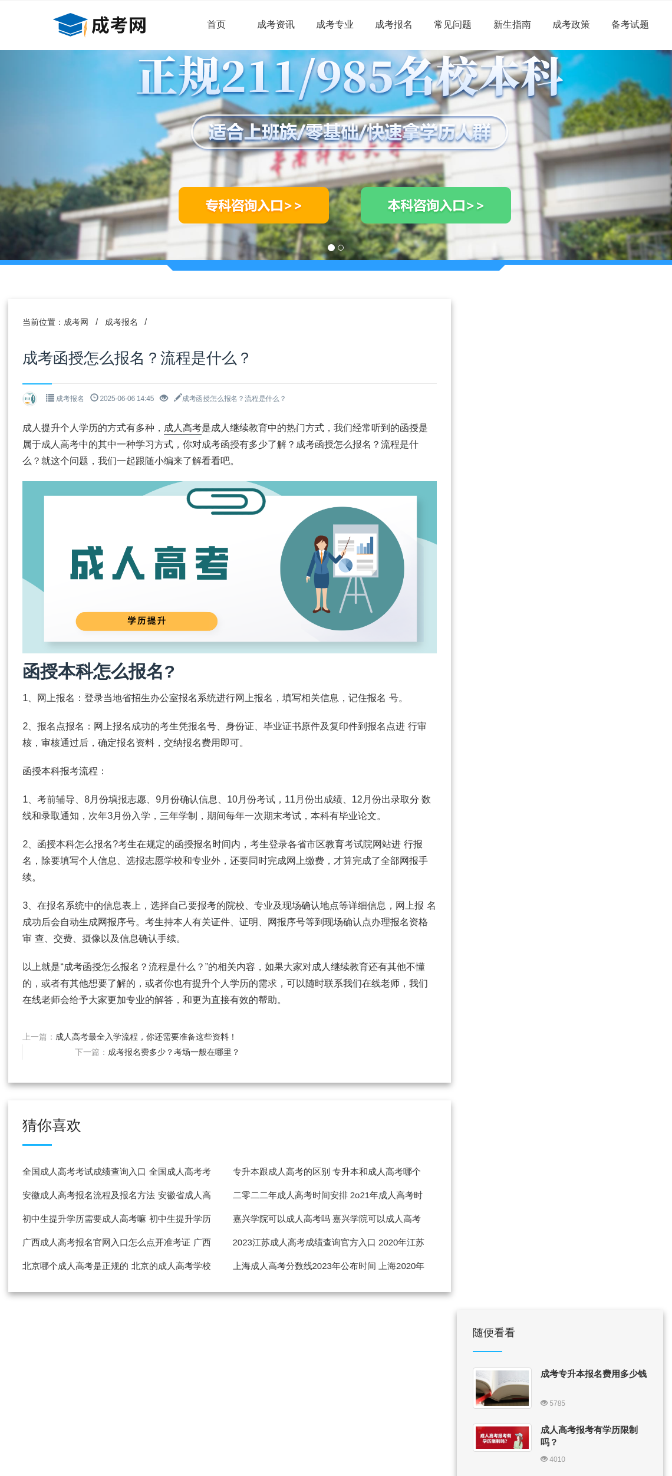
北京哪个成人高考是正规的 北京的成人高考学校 (113, 1266)
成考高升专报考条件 (580, 1211)
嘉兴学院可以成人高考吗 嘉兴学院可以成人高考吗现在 (316, 1219)
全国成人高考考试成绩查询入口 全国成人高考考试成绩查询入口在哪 (113, 1172)
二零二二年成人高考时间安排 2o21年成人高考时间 (318, 1195)
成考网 (77, 323)
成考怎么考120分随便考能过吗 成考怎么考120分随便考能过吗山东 (593, 1055)
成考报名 (394, 24)
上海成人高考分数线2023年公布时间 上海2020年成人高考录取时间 (318, 1266)
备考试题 (630, 24)
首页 (216, 24)
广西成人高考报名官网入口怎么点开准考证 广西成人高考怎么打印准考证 (113, 1242)
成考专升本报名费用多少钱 (594, 364)
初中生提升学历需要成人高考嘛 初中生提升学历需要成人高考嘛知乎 (113, 1219)
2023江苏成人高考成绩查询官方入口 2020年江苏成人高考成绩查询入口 (318, 1242)
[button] (50, 155)
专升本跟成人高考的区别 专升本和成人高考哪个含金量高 (316, 1172)
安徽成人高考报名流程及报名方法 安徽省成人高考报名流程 (113, 1195)
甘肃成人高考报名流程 (585, 636)
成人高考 (184, 430)
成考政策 (571, 24)
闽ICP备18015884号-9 (339, 1426)
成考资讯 (276, 24)
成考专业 (335, 24)
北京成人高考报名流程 (585, 934)
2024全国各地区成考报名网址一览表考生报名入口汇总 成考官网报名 (594, 539)
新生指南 (512, 24)
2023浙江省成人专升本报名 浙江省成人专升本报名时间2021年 (590, 890)
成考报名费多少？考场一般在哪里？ (358, 1033)
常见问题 (453, 24)
